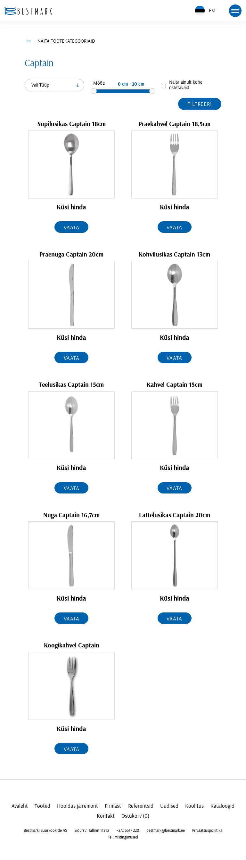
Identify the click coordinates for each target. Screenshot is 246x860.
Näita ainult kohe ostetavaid (185, 85)
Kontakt (106, 816)
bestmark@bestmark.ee (165, 830)
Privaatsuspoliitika (207, 830)
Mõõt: (99, 83)
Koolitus (194, 806)
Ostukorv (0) (135, 816)
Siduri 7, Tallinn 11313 (91, 830)
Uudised (169, 806)
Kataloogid (222, 806)
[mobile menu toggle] (235, 10)
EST (205, 11)
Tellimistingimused (123, 837)
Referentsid (140, 806)
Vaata (71, 227)
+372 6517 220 (128, 830)
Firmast (113, 806)
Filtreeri (199, 104)
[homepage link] (28, 11)
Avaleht (20, 806)
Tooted (42, 806)
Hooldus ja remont (77, 806)
